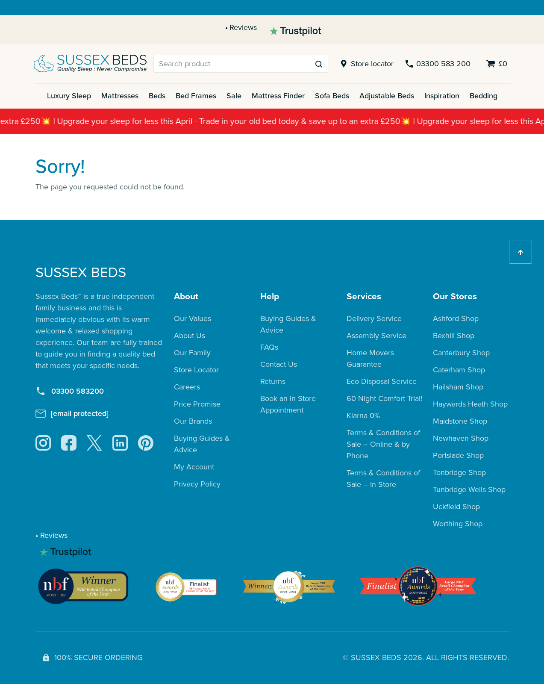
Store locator (366, 64)
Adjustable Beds (386, 95)
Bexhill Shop (453, 335)
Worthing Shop (457, 523)
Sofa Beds (332, 95)
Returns (272, 381)
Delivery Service (374, 318)
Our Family (192, 352)
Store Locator (196, 369)
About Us (189, 335)
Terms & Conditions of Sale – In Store (383, 478)
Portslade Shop (458, 455)
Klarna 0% (363, 415)
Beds (157, 95)
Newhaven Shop (460, 438)
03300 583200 (69, 391)
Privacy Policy (197, 483)
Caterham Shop (459, 369)
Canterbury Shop (461, 352)
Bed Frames (196, 95)
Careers (187, 386)
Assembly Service (376, 335)
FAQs (269, 347)
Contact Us (278, 364)
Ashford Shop (456, 318)
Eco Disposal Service (382, 381)
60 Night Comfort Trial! (384, 398)
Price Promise (197, 404)
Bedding (483, 95)
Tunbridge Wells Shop (469, 489)
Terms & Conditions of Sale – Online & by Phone (383, 444)
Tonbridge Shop (459, 472)
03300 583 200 (437, 64)
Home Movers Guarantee (370, 358)
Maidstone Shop (460, 421)
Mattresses (119, 95)
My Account (194, 466)
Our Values (192, 318)
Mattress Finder (278, 95)
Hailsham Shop (458, 386)
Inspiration (441, 95)
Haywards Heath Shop (470, 404)
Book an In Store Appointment (288, 404)
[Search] (232, 63)
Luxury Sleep (69, 95)
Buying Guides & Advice (202, 444)
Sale (233, 95)
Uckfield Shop (456, 506)
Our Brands (193, 421)
